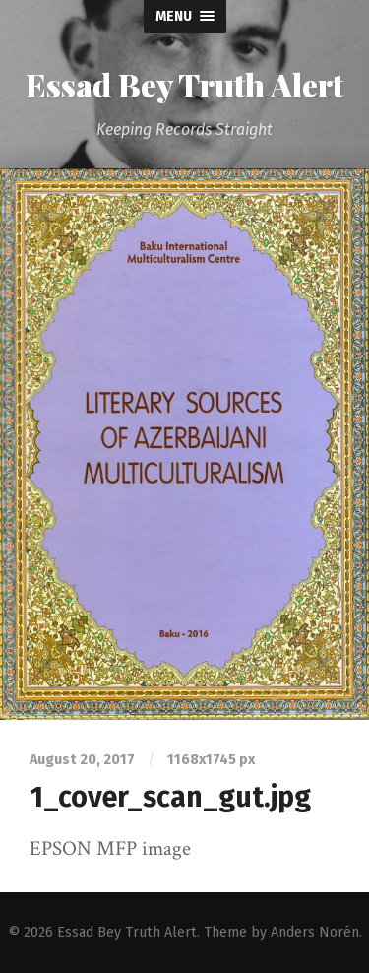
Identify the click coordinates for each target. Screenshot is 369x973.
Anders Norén (315, 932)
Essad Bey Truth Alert (184, 84)
